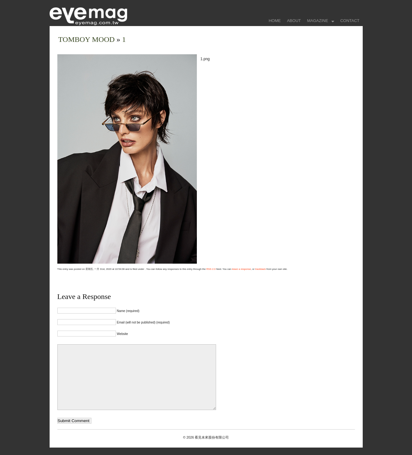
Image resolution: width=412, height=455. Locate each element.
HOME (275, 20)
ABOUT (294, 20)
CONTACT (350, 20)
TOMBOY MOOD (87, 39)
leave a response (241, 269)
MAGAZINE (319, 21)
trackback (260, 269)
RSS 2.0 (211, 269)
